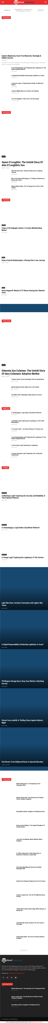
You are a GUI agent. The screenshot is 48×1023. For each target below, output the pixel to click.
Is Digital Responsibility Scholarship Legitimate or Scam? (27, 75)
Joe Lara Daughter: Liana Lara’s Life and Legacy (25, 99)
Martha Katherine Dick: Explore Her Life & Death (25, 387)
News (3, 257)
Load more (24, 950)
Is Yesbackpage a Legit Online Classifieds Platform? (26, 413)
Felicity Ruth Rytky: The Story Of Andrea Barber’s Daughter (30, 937)
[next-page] (5, 107)
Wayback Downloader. (36, 1022)
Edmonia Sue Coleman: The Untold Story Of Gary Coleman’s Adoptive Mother (23, 372)
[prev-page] (3, 107)
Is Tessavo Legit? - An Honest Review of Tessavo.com (27, 429)
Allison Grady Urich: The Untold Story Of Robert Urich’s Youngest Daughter (30, 798)
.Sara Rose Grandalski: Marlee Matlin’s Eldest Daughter (29, 840)
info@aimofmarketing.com (16, 973)
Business (4, 493)
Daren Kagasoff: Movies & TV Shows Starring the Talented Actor (23, 291)
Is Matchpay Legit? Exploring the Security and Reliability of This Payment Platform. (23, 497)
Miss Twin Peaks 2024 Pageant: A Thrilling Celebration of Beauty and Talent (28, 179)
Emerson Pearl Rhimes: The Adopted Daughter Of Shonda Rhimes (30, 826)
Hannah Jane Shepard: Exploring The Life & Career (30, 881)
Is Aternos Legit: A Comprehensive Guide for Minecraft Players (27, 84)
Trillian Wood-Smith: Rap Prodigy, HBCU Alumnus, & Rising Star (31, 909)
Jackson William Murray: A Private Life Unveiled (25, 91)
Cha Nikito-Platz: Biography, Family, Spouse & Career (26, 395)
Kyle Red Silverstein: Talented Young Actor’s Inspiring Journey (26, 171)
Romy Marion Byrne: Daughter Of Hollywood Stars (30, 811)
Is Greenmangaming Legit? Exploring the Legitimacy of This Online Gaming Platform (28, 68)
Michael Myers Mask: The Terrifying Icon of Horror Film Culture (27, 187)
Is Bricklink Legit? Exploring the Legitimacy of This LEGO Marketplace (27, 421)
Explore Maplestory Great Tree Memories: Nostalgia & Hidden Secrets (21, 57)
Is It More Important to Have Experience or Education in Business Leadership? (28, 854)
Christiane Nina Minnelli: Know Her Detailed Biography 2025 (28, 868)
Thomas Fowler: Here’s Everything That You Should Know (27, 379)
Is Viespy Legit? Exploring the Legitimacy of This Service (23, 557)
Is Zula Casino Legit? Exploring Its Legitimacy (24, 445)
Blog (3, 156)
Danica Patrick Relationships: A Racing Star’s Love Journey (23, 260)
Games (3, 225)
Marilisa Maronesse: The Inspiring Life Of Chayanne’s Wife (28, 784)
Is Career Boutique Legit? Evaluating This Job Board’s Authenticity (26, 454)
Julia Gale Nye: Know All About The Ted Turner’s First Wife (30, 923)
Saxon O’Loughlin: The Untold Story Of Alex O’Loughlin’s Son (22, 164)
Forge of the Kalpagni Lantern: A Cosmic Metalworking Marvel (22, 229)
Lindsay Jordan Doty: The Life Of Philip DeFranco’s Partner (30, 895)
